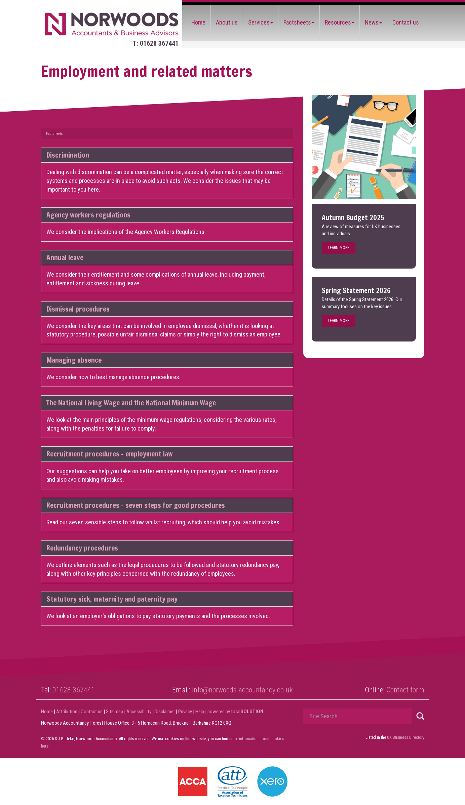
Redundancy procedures (82, 548)
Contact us (405, 22)
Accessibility (138, 712)
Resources (339, 22)
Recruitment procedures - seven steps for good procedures (135, 505)
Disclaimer (165, 712)
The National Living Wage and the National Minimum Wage (131, 403)
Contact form (405, 690)
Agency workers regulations (88, 215)
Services (260, 22)
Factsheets (298, 22)
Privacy (185, 712)
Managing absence (74, 360)
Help (199, 712)
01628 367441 (73, 690)
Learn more (338, 247)
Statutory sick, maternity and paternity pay (112, 599)
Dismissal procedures (78, 309)
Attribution (66, 712)
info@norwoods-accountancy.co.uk (242, 690)
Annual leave (64, 257)
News (373, 22)
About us (227, 22)
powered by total (235, 712)
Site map (114, 712)
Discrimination (67, 155)
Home (198, 22)
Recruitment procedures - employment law (109, 454)
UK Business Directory (405, 737)
